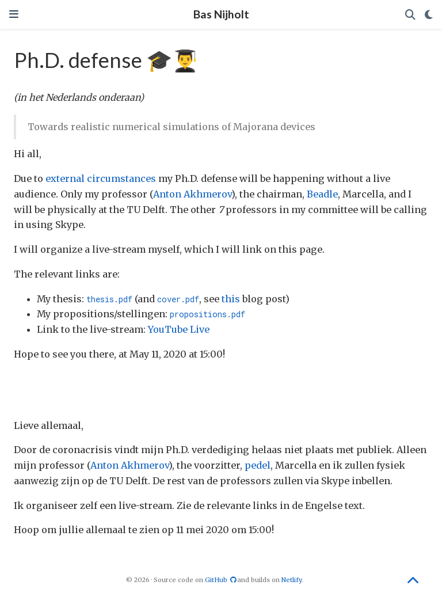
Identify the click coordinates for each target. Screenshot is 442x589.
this (231, 299)
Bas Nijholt (221, 14)
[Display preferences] (429, 14)
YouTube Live (178, 329)
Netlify (291, 580)
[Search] (410, 14)
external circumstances (100, 178)
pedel (257, 465)
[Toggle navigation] (13, 14)
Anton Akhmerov (192, 194)
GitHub (221, 580)
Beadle (322, 194)
